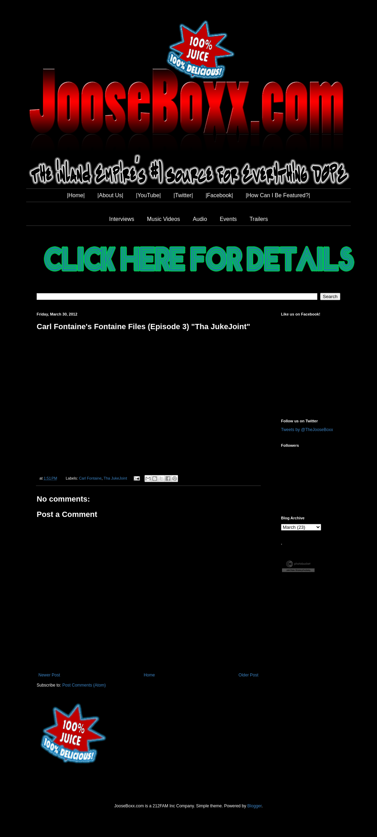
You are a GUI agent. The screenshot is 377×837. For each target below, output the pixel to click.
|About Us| (110, 195)
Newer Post (49, 675)
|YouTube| (148, 195)
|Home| (76, 195)
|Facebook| (219, 195)
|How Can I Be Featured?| (278, 195)
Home (149, 675)
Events (228, 219)
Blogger (254, 805)
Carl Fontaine (90, 478)
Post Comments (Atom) (84, 685)
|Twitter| (183, 195)
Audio (200, 219)
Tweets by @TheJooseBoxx (307, 429)
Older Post (248, 675)
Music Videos (163, 219)
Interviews (121, 219)
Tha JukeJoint (115, 478)
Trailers (259, 219)
